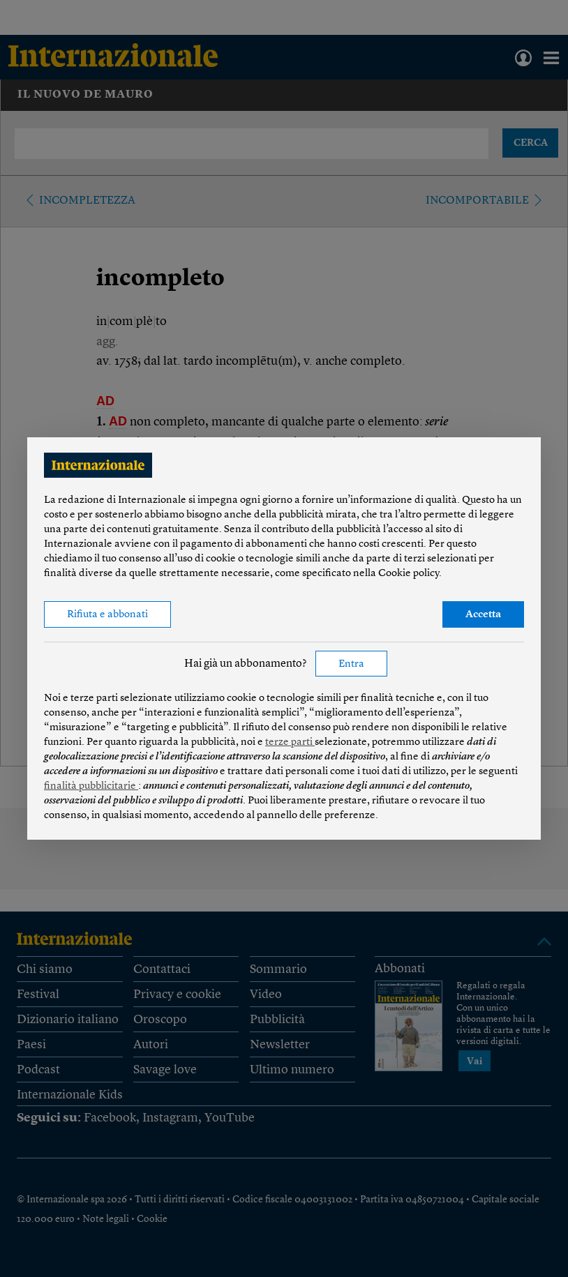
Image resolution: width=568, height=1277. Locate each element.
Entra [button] (351, 664)
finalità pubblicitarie (91, 786)
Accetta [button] (483, 615)
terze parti (290, 742)
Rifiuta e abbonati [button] (107, 615)
